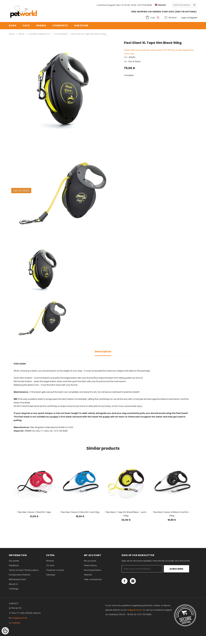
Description (103, 351)
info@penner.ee (19, 618)
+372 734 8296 (144, 5)
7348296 (15, 623)
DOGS (21, 34)
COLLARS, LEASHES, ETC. (39, 34)
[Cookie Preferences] (5, 630)
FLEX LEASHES (61, 34)
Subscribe (179, 568)
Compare (128, 75)
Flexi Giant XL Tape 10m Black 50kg (88, 34)
